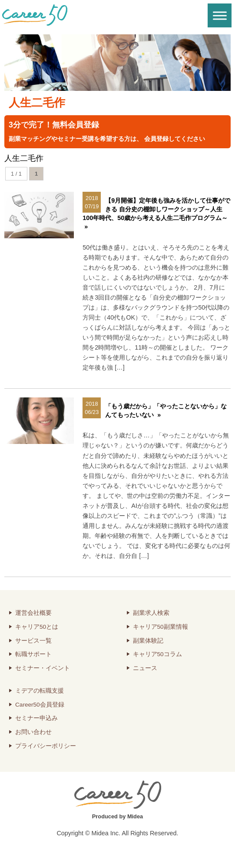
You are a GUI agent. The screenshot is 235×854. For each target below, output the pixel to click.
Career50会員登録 (39, 704)
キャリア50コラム (157, 654)
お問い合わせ (33, 732)
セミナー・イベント (42, 668)
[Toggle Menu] (220, 15)
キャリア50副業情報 (160, 627)
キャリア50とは (36, 627)
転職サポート (33, 654)
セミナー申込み (36, 718)
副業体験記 (148, 640)
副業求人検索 (151, 613)
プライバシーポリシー (45, 746)
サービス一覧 (33, 640)
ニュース (145, 668)
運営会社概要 (33, 613)
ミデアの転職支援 (39, 690)
